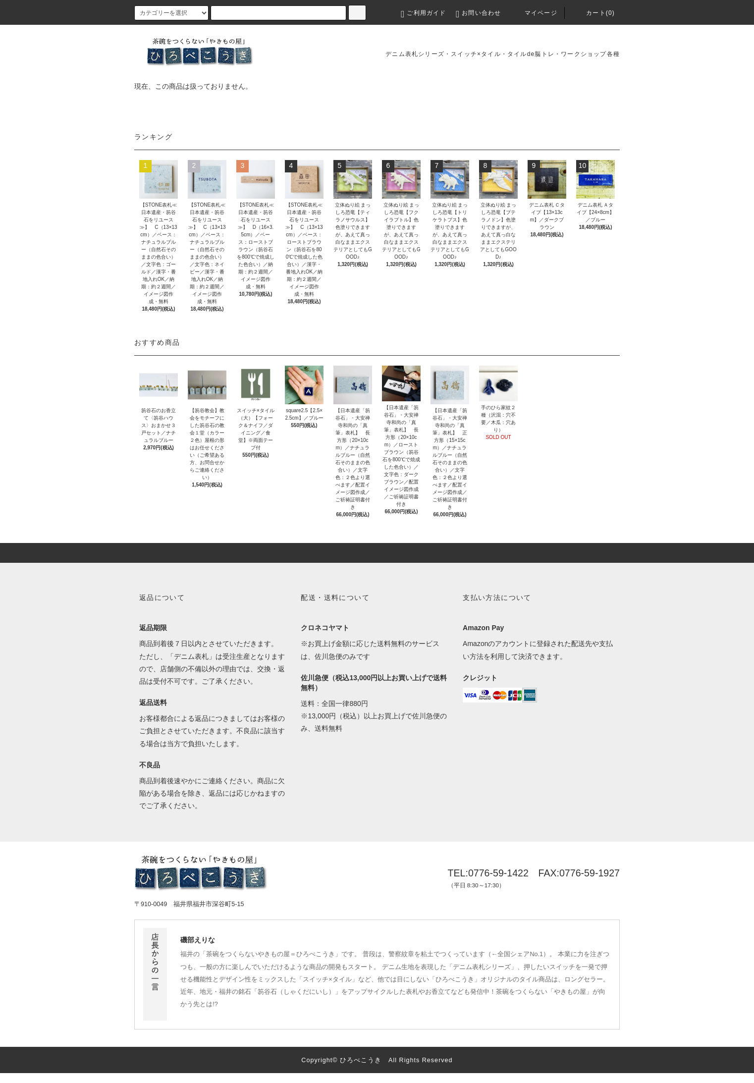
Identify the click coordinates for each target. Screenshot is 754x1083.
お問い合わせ (478, 12)
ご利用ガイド (423, 12)
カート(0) (593, 12)
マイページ (534, 12)
